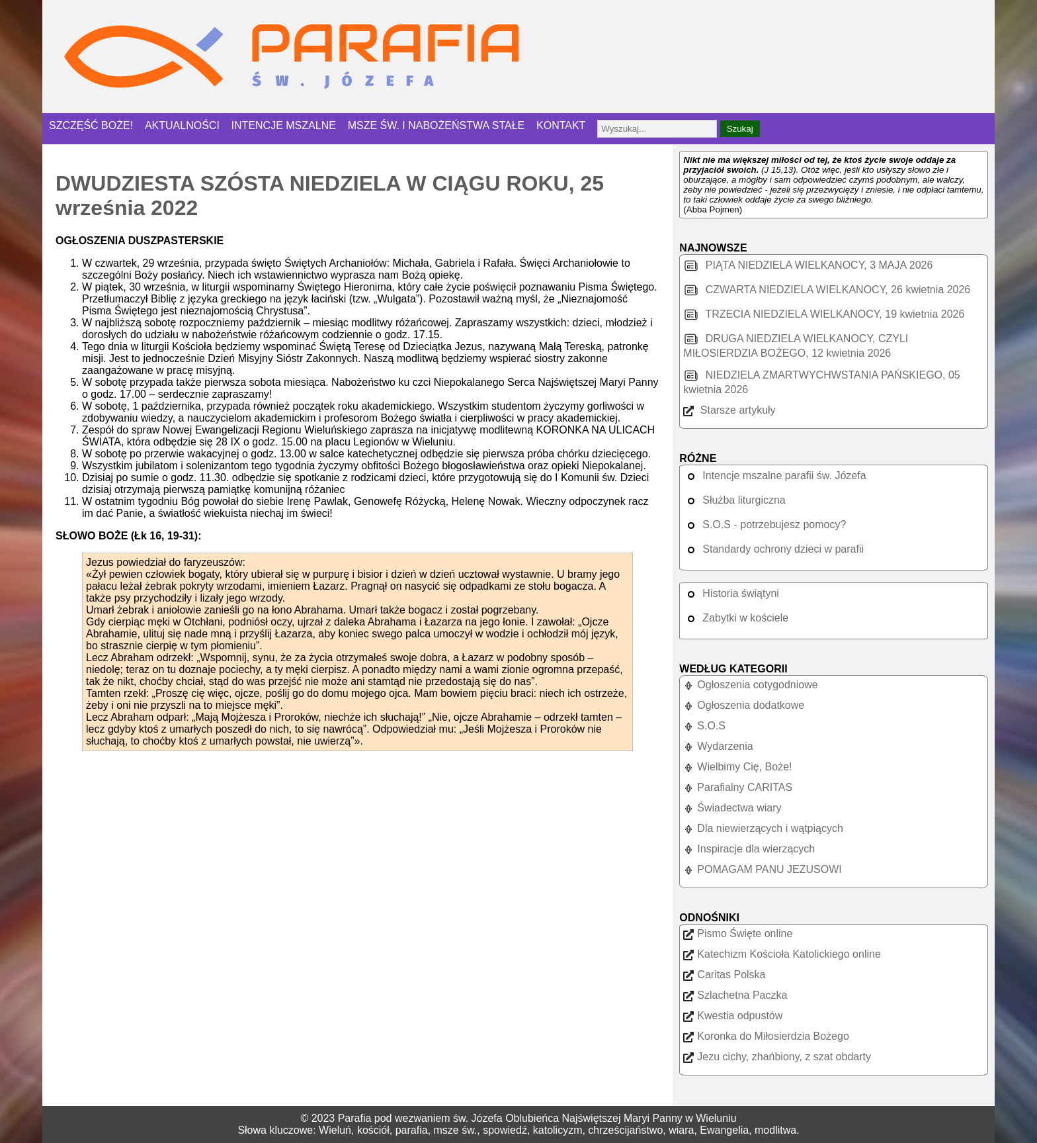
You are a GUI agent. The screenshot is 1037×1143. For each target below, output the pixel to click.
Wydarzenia (718, 746)
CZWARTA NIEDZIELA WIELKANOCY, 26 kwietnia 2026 (826, 289)
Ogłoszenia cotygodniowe (750, 684)
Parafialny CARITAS (737, 787)
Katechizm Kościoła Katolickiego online (781, 954)
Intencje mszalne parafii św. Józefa (774, 475)
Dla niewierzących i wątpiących (763, 828)
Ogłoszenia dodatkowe (743, 705)
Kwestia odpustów (732, 1015)
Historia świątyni (731, 593)
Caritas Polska (724, 974)
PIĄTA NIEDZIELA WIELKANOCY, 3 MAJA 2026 (808, 265)
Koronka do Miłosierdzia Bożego (766, 1036)
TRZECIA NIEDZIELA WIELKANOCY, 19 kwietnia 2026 (823, 314)
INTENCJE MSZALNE (283, 125)
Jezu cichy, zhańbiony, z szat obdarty (777, 1056)
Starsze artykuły (729, 410)
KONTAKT (560, 125)
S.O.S (704, 725)
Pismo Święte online (737, 933)
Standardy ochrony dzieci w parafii (773, 549)
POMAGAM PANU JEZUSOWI (762, 869)
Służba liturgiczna (734, 500)
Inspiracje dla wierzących (749, 848)
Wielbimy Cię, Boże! (737, 766)
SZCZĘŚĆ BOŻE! (91, 125)
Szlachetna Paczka (735, 995)
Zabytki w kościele (735, 617)
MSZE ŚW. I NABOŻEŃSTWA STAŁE (436, 125)
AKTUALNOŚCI (182, 125)
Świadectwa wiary (732, 807)
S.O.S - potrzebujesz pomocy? (764, 524)
